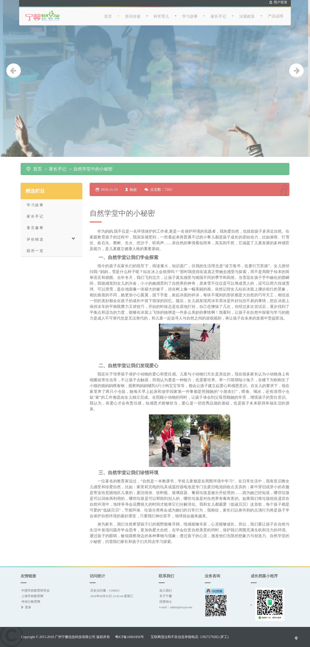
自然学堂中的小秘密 (93, 169)
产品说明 (281, 13)
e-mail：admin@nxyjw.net (176, 607)
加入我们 (165, 590)
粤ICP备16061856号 (129, 637)
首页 (114, 13)
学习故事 (195, 13)
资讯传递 (138, 13)
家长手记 (224, 13)
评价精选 (51, 239)
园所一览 (35, 250)
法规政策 (253, 13)
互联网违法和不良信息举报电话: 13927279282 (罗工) (189, 637)
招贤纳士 (165, 601)
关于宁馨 (165, 596)
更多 (28, 607)
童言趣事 (35, 227)
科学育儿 (167, 13)
